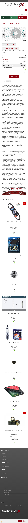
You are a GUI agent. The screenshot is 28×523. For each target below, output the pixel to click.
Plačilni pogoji (4, 453)
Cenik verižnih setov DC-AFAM (12, 48)
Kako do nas (4, 473)
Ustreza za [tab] (8, 81)
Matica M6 (14, 284)
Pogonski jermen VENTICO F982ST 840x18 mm (14, 221)
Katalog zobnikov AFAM (10, 44)
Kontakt (6, 497)
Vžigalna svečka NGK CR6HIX (14, 342)
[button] (24, 35)
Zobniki (15, 23)
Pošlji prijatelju (5, 59)
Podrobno (4, 17)
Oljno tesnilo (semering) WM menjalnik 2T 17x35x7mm (14, 372)
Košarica (21, 17)
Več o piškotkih (24, 521)
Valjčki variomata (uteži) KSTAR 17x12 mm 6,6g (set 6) (14, 430)
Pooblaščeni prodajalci (5, 464)
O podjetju (7, 494)
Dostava (3, 454)
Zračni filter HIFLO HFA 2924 (14, 401)
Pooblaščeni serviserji (5, 466)
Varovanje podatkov (5, 457)
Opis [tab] (4, 81)
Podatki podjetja (4, 471)
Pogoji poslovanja (8, 490)
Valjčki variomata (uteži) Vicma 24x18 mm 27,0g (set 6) (14, 255)
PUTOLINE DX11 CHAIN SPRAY (15, 188)
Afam (19, 23)
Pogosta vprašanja (5, 459)
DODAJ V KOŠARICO (14, 76)
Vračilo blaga (4, 456)
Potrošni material (9, 23)
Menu (12, 17)
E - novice (7, 492)
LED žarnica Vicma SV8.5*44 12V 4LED (14, 313)
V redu (19, 521)
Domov (3, 23)
